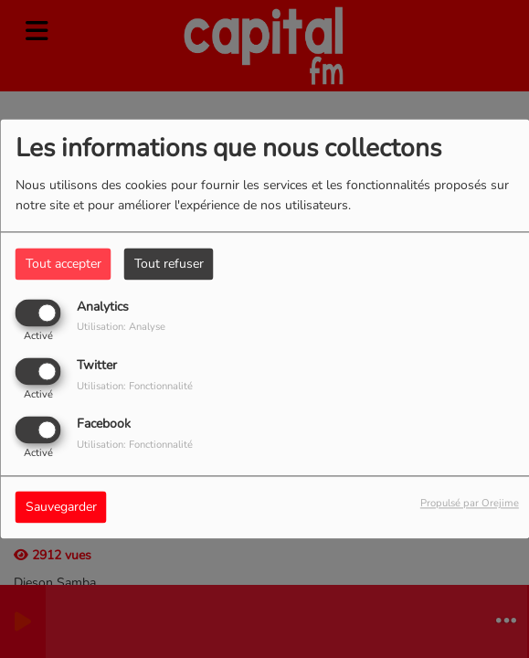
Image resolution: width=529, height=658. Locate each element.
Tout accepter (63, 263)
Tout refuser (169, 263)
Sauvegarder (61, 507)
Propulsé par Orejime (469, 504)
